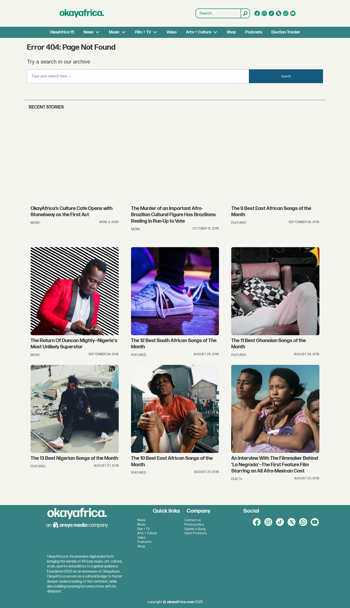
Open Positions (195, 533)
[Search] (245, 13)
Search (286, 76)
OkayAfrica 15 (62, 32)
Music (114, 32)
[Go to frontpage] (81, 13)
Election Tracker (285, 32)
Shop (231, 32)
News (88, 32)
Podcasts (253, 32)
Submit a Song (195, 529)
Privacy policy (194, 524)
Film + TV (143, 32)
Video (172, 32)
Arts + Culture (198, 32)
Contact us (192, 520)
